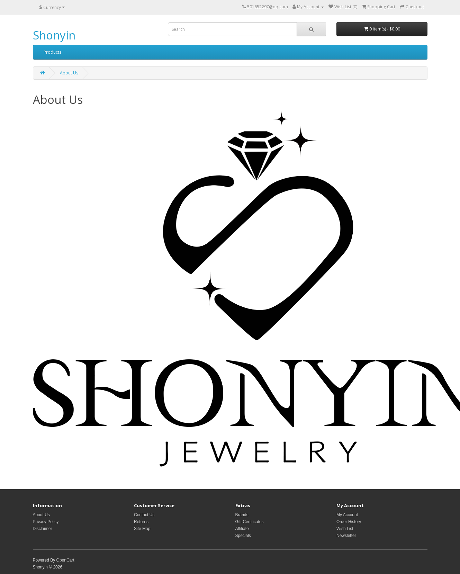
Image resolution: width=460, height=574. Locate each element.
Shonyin (54, 35)
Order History (348, 521)
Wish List (344, 528)
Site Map (142, 528)
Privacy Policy (46, 521)
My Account (347, 514)
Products (52, 52)
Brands (242, 514)
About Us (69, 73)
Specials (243, 535)
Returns (141, 521)
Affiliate (242, 528)
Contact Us (144, 514)
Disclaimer (42, 528)
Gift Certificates (249, 521)
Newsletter (346, 535)
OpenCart (65, 560)
